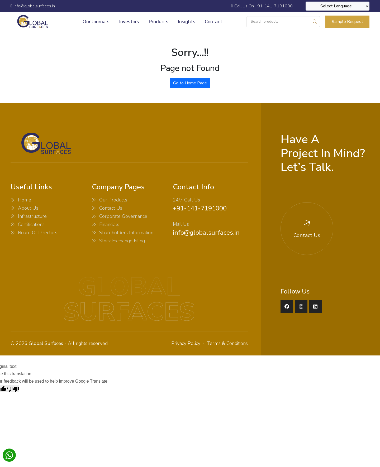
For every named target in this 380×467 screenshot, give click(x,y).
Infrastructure (32, 216)
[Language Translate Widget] (337, 6)
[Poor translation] (13, 388)
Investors (129, 21)
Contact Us (110, 208)
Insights (186, 21)
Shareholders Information (126, 232)
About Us (28, 208)
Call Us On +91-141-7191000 (262, 6)
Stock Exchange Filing (122, 241)
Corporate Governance (123, 216)
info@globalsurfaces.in (206, 232)
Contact (213, 21)
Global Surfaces (46, 343)
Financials (109, 224)
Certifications (31, 224)
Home (24, 200)
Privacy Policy (185, 343)
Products (158, 21)
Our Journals (96, 21)
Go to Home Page (190, 83)
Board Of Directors (37, 232)
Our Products (113, 200)
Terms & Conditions (227, 343)
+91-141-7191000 (200, 208)
